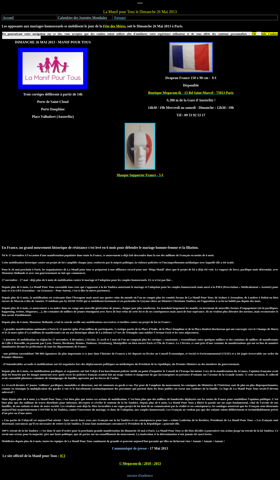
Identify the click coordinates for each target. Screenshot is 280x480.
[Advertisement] (140, 211)
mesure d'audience (140, 475)
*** (140, 3)
